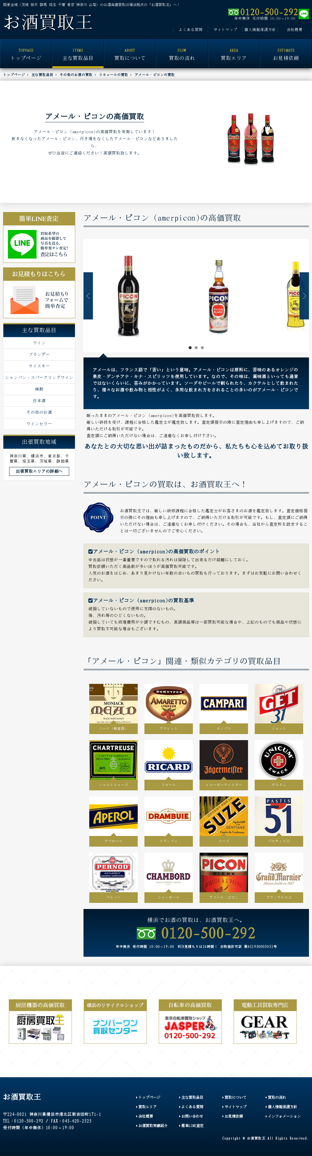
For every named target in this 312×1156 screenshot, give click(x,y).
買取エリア (234, 50)
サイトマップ (225, 29)
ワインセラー (39, 423)
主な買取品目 (78, 50)
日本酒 (39, 400)
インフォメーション (283, 1116)
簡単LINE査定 (191, 1125)
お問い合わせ (191, 1116)
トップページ (26, 50)
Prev (88, 295)
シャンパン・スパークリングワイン (39, 377)
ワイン (39, 342)
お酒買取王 (48, 22)
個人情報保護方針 (260, 29)
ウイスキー (39, 366)
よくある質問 (191, 29)
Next (304, 295)
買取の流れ (182, 50)
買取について (130, 50)
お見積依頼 (286, 50)
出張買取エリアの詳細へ (39, 471)
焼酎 (39, 389)
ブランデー (39, 354)
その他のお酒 (39, 412)
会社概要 (295, 29)
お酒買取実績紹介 (152, 1125)
